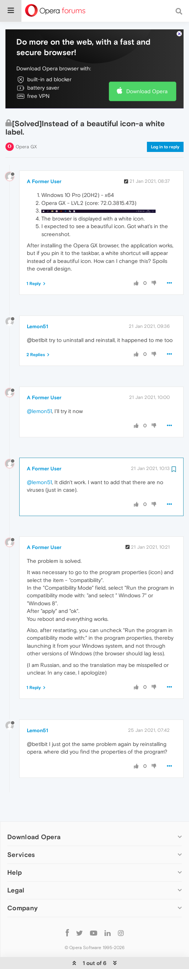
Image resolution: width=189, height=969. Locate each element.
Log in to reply (165, 124)
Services (21, 832)
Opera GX (26, 124)
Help (14, 850)
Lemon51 (37, 304)
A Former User (44, 159)
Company (22, 886)
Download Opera (147, 69)
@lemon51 (39, 389)
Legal (16, 868)
